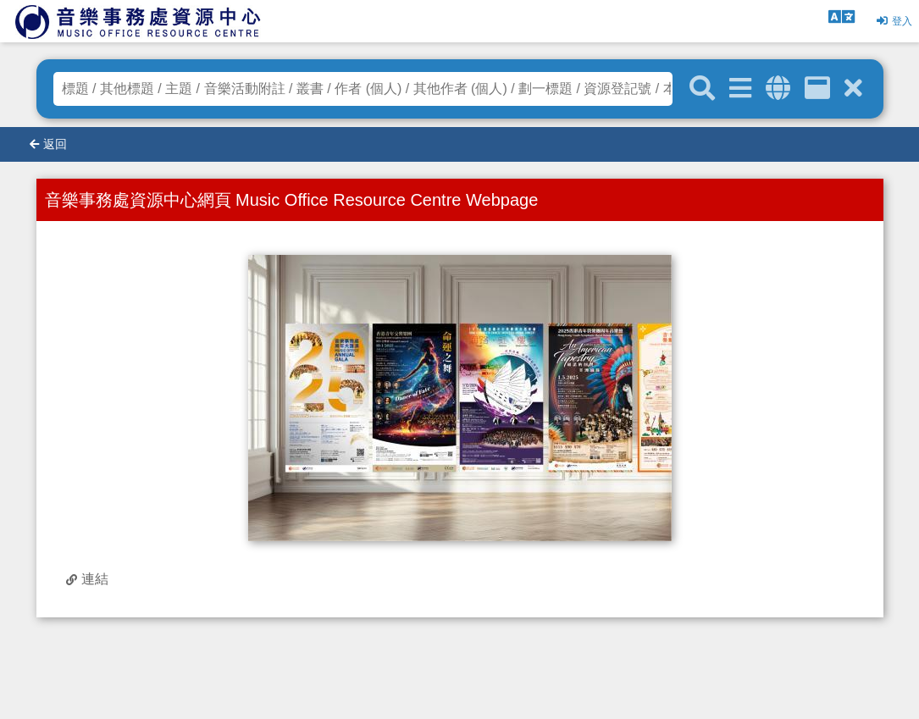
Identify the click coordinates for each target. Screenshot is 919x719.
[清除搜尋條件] (853, 88)
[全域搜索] (777, 88)
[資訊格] (817, 88)
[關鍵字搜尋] (702, 89)
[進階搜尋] (740, 88)
